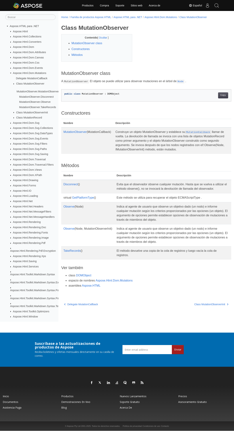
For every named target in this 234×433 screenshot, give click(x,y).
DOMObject (83, 284)
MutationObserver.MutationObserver (38, 91)
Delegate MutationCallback (31, 78)
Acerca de (154, 5)
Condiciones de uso (151, 428)
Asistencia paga (12, 409)
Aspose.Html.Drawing (25, 180)
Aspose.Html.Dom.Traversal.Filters (33, 164)
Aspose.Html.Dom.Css (26, 62)
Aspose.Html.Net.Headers (28, 206)
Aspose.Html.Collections (27, 36)
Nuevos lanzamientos (133, 398)
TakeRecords (71, 259)
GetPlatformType (83, 206)
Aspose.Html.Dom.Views (27, 169)
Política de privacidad (132, 428)
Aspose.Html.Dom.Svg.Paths (30, 149)
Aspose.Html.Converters (27, 42)
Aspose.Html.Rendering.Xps (29, 256)
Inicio (6, 398)
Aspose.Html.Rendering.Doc (29, 227)
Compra (104, 5)
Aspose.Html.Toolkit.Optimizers (31, 311)
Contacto (165, 428)
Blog (64, 409)
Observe (68, 215)
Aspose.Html (20, 31)
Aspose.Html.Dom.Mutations (29, 73)
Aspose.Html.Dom (23, 47)
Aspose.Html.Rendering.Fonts (30, 232)
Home (64, 17)
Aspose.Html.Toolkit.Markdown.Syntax (32, 274)
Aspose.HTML (91, 294)
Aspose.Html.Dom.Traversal (29, 159)
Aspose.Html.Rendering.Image (31, 237)
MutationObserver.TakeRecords (37, 107)
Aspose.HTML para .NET (24, 26)
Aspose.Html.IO (22, 190)
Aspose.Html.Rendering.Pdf (29, 243)
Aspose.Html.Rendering (27, 222)
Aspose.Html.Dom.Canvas (28, 57)
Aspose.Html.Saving (25, 261)
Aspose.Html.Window (25, 316)
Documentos (10, 404)
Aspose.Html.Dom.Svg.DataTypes (33, 133)
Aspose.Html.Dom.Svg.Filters (30, 143)
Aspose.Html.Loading (25, 196)
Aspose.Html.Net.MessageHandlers (34, 217)
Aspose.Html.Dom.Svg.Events (30, 138)
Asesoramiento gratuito (192, 404)
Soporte (119, 5)
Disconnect (70, 188)
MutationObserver (75, 131)
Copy (211, 95)
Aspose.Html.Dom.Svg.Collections (33, 128)
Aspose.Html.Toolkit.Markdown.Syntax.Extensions (39, 282)
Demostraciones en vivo (75, 404)
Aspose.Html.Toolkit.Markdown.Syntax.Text (35, 306)
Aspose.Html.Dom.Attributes (29, 52)
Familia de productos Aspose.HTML (91, 17)
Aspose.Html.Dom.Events (28, 68)
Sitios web (136, 5)
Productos (87, 5)
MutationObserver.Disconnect (36, 96)
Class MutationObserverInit (32, 112)
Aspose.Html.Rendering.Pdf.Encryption (33, 251)
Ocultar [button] (100, 37)
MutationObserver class (86, 43)
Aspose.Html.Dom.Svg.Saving (30, 154)
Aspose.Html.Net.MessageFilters (32, 211)
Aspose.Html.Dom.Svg (26, 123)
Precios (182, 398)
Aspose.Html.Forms (24, 185)
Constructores (80, 49)
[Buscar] (30, 17)
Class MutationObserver (30, 83)
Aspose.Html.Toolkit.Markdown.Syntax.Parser (36, 290)
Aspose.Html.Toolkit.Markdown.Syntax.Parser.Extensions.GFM (47, 298)
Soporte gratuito (130, 404)
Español (195, 5)
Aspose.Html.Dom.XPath (27, 175)
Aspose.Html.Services (26, 266)
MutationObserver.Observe (35, 102)
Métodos (77, 54)
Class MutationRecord (29, 117)
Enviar (177, 351)
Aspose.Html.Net (23, 201)
